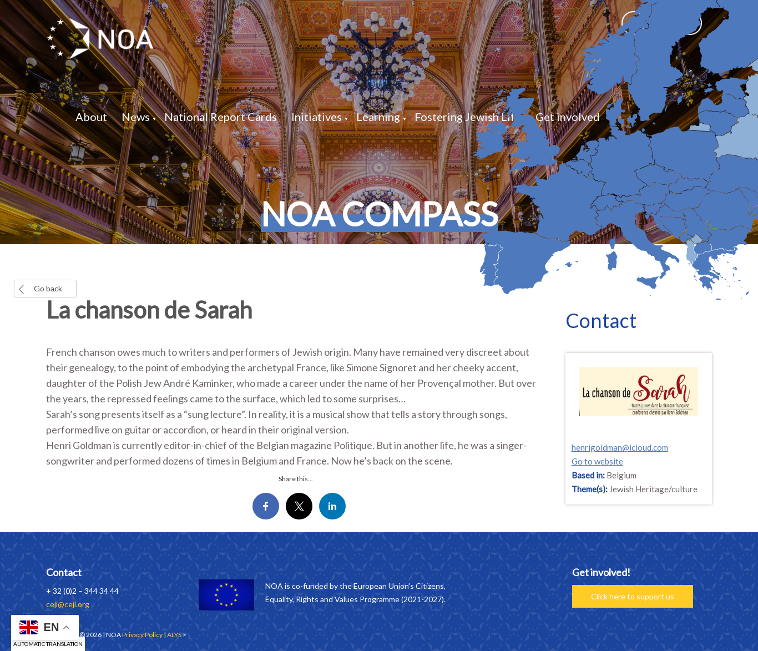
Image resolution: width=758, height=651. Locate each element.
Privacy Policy (142, 634)
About (91, 116)
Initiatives (316, 116)
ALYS (174, 634)
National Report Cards (220, 116)
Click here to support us (632, 596)
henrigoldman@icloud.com (620, 447)
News (136, 116)
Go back (48, 288)
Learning (378, 116)
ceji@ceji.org (67, 604)
